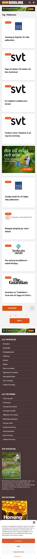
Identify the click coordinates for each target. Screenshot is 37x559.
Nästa (19, 321)
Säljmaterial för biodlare (10, 374)
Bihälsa (5, 365)
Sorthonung (6, 404)
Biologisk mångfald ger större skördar (17, 230)
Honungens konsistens (10, 408)
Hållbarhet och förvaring (10, 416)
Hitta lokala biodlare (9, 378)
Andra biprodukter (8, 432)
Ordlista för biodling (9, 386)
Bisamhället (6, 349)
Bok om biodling (8, 382)
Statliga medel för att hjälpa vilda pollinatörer (16, 198)
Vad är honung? (8, 400)
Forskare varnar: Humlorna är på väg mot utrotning (18, 134)
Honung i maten (8, 424)
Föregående (12, 308)
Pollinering (6, 357)
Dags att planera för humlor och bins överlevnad (18, 70)
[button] (34, 522)
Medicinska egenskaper (10, 420)
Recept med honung (9, 428)
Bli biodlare (6, 345)
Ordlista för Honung (9, 440)
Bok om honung (8, 436)
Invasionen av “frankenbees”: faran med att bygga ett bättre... (18, 294)
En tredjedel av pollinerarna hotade (16, 102)
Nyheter (8, 22)
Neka (18, 546)
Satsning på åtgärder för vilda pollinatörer (17, 38)
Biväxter (5, 361)
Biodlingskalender (8, 353)
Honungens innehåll (9, 412)
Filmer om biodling (8, 369)
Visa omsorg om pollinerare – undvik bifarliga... (16, 262)
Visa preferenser (18, 552)
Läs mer (11, 490)
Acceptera (18, 541)
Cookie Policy (17, 556)
